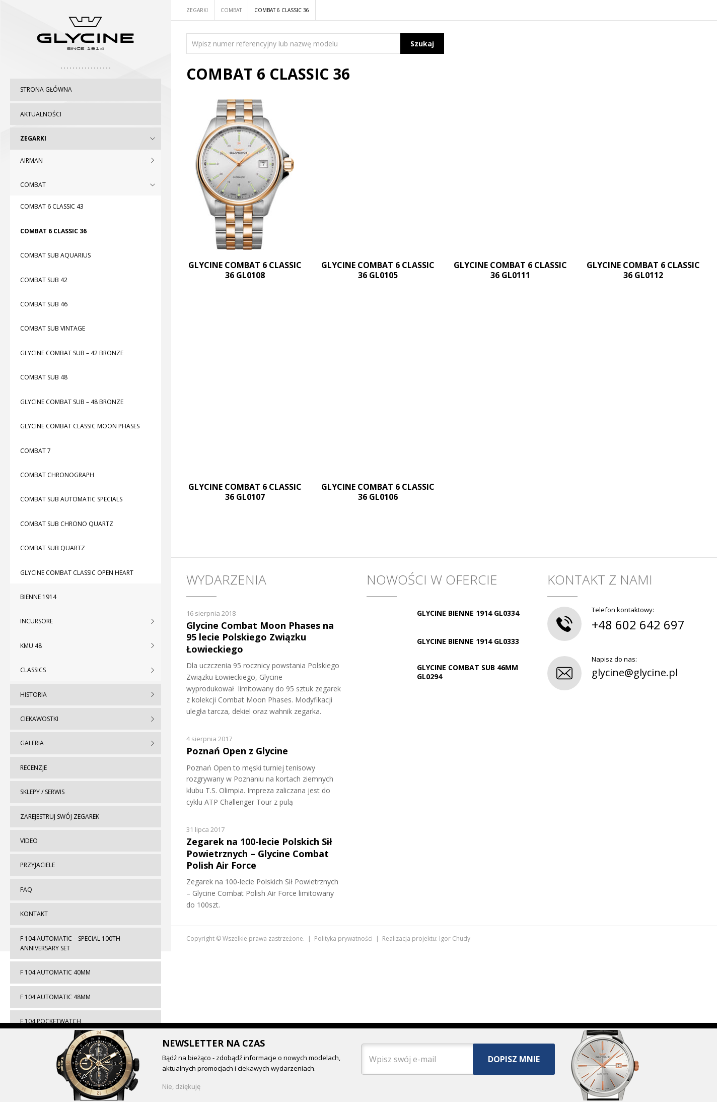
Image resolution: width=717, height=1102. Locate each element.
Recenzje (33, 767)
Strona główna (46, 89)
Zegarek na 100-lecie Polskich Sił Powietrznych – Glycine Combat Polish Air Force (259, 853)
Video (29, 840)
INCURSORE (36, 621)
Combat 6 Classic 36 (53, 231)
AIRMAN (31, 160)
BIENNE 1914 (38, 597)
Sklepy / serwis (42, 792)
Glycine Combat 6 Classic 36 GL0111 (510, 270)
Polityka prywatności (343, 938)
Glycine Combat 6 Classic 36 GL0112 (643, 270)
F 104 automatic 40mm (55, 972)
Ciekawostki (39, 719)
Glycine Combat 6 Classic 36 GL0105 (378, 270)
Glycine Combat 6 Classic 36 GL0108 (245, 270)
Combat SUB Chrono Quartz (66, 524)
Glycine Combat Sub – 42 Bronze (71, 353)
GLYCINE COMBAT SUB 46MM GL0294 (467, 672)
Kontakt (34, 914)
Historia (33, 694)
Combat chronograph (57, 475)
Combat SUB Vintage (52, 328)
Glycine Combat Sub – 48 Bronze (71, 402)
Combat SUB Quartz (52, 548)
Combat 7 (35, 450)
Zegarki (33, 138)
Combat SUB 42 (43, 280)
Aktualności (40, 114)
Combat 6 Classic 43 (52, 206)
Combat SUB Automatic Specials (71, 499)
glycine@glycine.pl (635, 672)
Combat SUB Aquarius (55, 255)
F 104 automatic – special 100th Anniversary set (70, 943)
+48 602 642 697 (638, 624)
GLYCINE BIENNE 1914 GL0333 (468, 641)
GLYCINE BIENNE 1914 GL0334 (468, 613)
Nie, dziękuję (181, 1086)
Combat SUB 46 (43, 304)
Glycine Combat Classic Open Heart (76, 572)
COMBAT (33, 184)
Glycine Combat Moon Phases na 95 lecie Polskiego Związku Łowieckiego (260, 637)
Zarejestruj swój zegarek (59, 816)
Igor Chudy (454, 938)
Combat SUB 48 (43, 377)
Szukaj (422, 43)
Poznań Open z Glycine (237, 751)
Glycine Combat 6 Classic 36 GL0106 (378, 491)
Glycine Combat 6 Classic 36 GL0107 (245, 491)
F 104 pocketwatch (50, 1021)
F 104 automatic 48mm (55, 997)
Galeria (32, 743)
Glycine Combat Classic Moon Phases (79, 426)
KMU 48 (31, 645)
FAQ (26, 889)
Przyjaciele (37, 865)
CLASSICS (33, 670)
